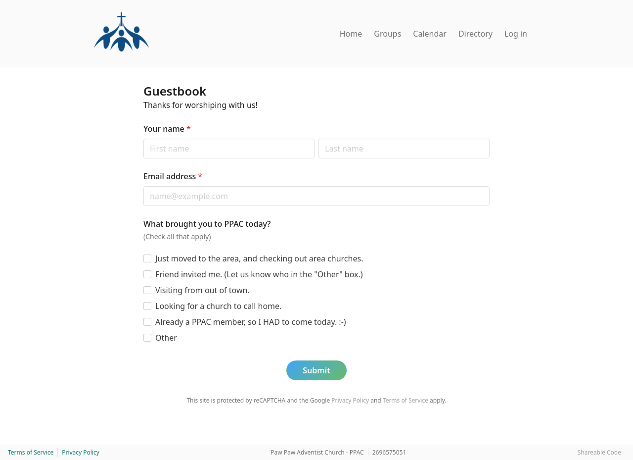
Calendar (430, 33)
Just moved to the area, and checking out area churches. (259, 258)
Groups (387, 33)
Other (166, 338)
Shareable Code (599, 452)
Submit (316, 370)
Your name (167, 128)
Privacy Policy (350, 400)
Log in (515, 33)
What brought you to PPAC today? (207, 223)
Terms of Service (405, 400)
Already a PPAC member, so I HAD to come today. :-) (250, 322)
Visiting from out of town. (202, 290)
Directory (475, 33)
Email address (172, 176)
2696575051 (389, 452)
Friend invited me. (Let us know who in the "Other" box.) (259, 274)
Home (351, 33)
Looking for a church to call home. (218, 306)
